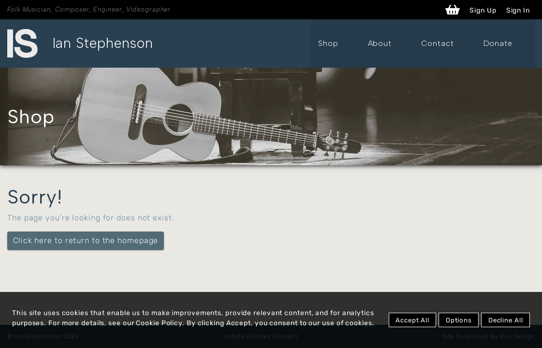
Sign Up (482, 10)
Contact (467, 43)
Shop (388, 43)
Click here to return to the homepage (85, 240)
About (425, 43)
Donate (512, 43)
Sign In (518, 10)
